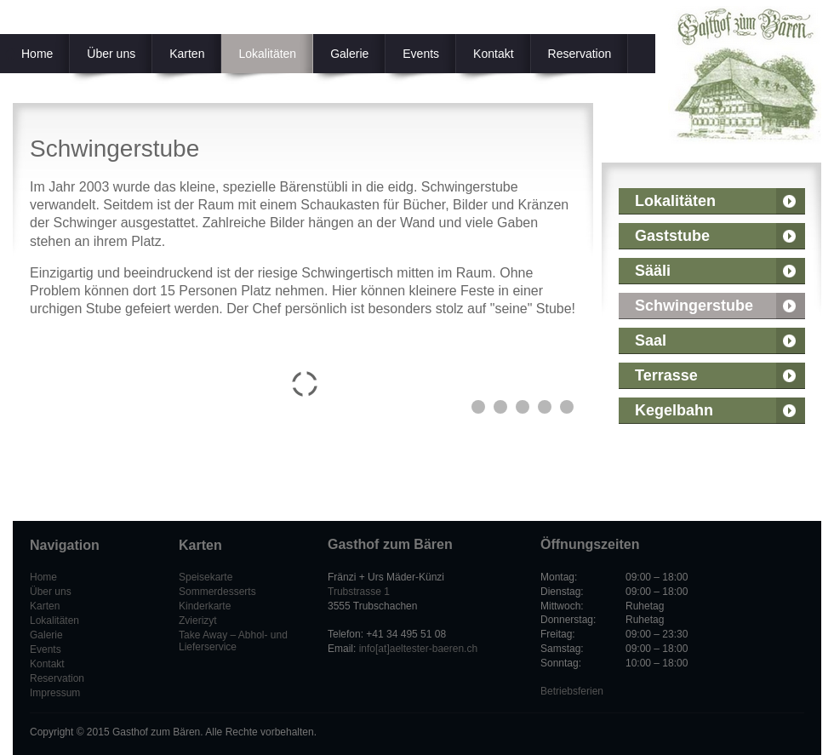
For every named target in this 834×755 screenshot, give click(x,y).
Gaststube (672, 235)
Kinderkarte (205, 606)
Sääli (653, 270)
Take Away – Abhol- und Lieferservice (233, 641)
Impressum (55, 693)
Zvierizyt (198, 620)
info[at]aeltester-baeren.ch (418, 649)
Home (43, 577)
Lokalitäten (675, 200)
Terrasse (666, 375)
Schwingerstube (694, 305)
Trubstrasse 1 (359, 592)
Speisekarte (205, 577)
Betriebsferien (571, 691)
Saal (650, 340)
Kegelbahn (674, 410)
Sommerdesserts (217, 592)
